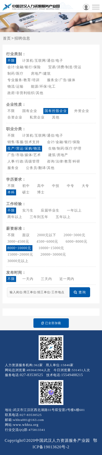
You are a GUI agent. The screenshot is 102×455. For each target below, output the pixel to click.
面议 (26, 235)
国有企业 (29, 111)
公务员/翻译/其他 (40, 168)
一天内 (27, 279)
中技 (55, 186)
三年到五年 (39, 217)
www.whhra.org (26, 425)
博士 (41, 192)
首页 (7, 38)
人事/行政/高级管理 (23, 161)
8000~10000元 (19, 248)
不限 (11, 60)
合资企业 (14, 117)
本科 (11, 192)
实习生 (27, 210)
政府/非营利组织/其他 (25, 93)
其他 (55, 117)
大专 (85, 186)
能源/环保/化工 (43, 86)
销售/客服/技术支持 (23, 142)
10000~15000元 (51, 248)
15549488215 (72, 375)
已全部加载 (50, 323)
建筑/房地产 (58, 155)
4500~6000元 (47, 241)
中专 (70, 186)
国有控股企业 (56, 111)
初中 (26, 186)
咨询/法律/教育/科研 (63, 161)
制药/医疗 (15, 73)
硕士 (26, 192)
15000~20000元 (20, 254)
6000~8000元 (76, 241)
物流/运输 (15, 86)
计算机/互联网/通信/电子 (42, 60)
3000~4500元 (18, 241)
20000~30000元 (53, 254)
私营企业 (37, 117)
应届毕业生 (50, 210)
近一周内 (66, 279)
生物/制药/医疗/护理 (65, 148)
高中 (41, 186)
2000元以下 (46, 235)
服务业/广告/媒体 (61, 80)
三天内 (46, 279)
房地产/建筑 (41, 73)
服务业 (13, 168)
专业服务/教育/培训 (23, 80)
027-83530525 (31, 375)
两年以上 (14, 217)
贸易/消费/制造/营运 (65, 67)
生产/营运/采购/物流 (24, 148)
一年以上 (74, 210)
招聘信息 (22, 38)
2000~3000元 (74, 235)
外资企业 (81, 111)
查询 (80, 292)
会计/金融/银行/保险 (24, 67)
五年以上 (63, 217)
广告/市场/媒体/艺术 (24, 155)
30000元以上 (17, 261)
